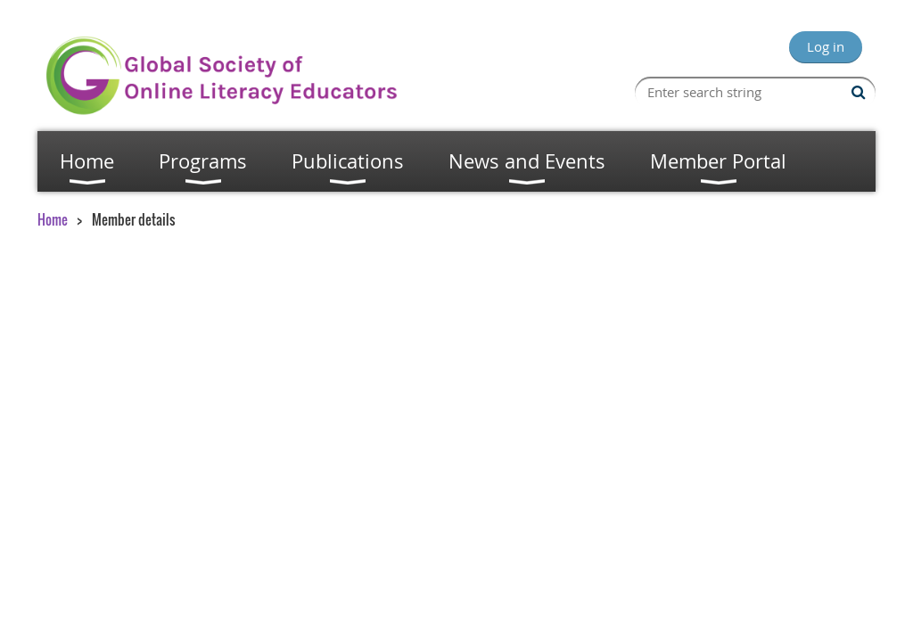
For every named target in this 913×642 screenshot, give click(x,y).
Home (52, 219)
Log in (825, 46)
